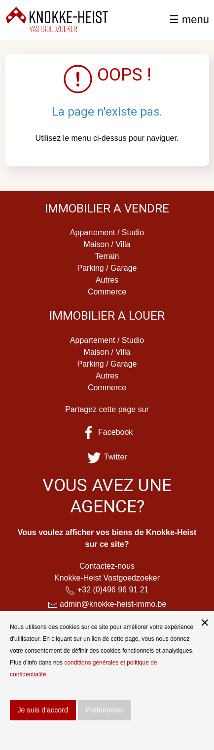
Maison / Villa (107, 244)
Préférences (104, 710)
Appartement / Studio (107, 232)
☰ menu (189, 19)
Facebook (107, 432)
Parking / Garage (107, 268)
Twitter (107, 457)
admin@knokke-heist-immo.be (113, 604)
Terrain (107, 256)
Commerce (107, 292)
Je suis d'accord (42, 710)
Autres (107, 280)
